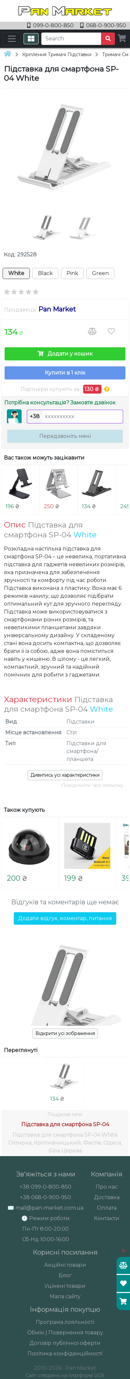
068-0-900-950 (103, 25)
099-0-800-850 (51, 25)
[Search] (71, 38)
